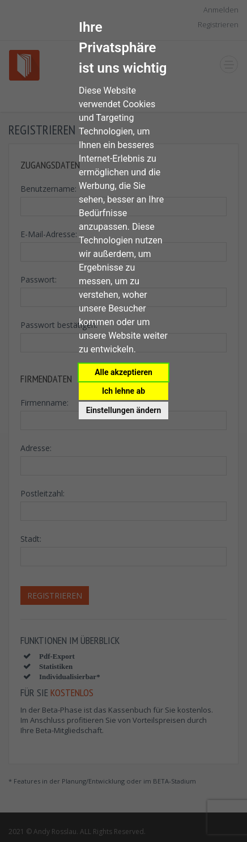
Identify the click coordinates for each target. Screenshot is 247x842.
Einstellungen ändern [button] (123, 410)
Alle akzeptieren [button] (123, 372)
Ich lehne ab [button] (123, 390)
